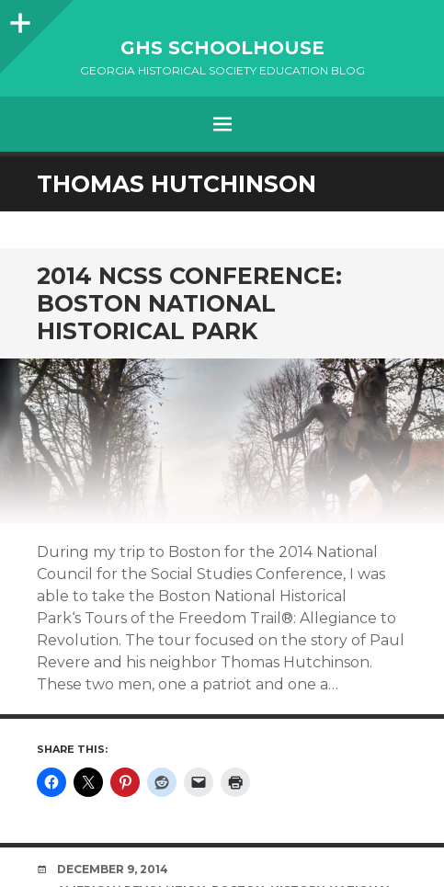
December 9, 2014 (112, 869)
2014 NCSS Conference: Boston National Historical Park (189, 303)
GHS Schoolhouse (222, 48)
